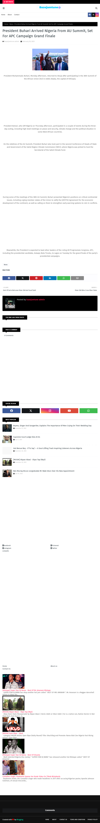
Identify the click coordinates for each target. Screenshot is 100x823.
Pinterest (55, 545)
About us (54, 666)
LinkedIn (5, 551)
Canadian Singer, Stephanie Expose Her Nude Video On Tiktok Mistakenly (31, 776)
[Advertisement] (50, 97)
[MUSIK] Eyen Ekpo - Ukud (12, 733)
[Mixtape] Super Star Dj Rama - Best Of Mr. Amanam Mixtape (26, 690)
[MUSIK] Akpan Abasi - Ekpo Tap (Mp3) (29, 459)
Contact (16, 15)
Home (3, 15)
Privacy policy (93, 819)
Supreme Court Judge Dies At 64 (26, 437)
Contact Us (6, 669)
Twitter (54, 548)
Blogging (20, 820)
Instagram (6, 548)
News (11, 24)
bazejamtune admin (12, 41)
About (10, 15)
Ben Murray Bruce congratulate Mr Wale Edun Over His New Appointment (43, 471)
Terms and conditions (77, 819)
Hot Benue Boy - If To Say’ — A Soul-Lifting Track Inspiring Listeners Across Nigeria (47, 448)
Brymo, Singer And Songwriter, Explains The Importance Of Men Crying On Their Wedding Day (52, 426)
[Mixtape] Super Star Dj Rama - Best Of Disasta (21, 755)
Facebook (6, 545)
